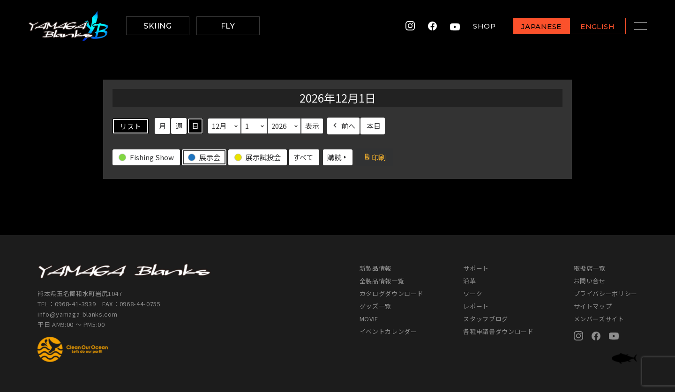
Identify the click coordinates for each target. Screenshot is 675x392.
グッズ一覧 (375, 306)
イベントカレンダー (388, 331)
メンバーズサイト (599, 318)
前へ (343, 126)
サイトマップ (593, 306)
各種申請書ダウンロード (498, 331)
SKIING (157, 26)
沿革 (469, 280)
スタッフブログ (485, 318)
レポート (476, 306)
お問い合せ (590, 280)
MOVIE (369, 318)
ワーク (472, 293)
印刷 (378, 158)
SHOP (475, 26)
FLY (228, 26)
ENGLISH (588, 26)
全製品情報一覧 (382, 280)
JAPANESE (532, 26)
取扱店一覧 (590, 268)
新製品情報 (375, 268)
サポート (476, 268)
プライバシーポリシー (606, 293)
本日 (374, 126)
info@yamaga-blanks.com (77, 314)
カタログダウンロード (392, 293)
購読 (337, 157)
